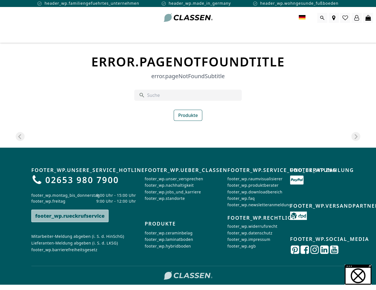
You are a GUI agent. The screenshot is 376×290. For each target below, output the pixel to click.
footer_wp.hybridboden (168, 246)
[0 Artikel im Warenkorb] (368, 18)
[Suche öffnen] (322, 18)
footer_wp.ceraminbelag (168, 233)
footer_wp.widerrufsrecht (252, 226)
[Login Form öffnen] (357, 18)
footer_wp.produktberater (253, 185)
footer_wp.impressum (248, 239)
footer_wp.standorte (165, 198)
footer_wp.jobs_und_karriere (173, 192)
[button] (358, 275)
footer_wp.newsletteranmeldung (259, 205)
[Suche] (192, 95)
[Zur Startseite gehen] (188, 18)
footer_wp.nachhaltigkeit (169, 185)
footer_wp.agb (241, 246)
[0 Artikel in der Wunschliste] (345, 18)
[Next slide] (355, 136)
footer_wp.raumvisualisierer (255, 179)
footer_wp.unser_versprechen (174, 179)
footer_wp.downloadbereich (254, 192)
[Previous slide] (20, 136)
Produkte (188, 115)
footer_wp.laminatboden (169, 239)
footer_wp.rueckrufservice (70, 215)
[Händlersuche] (334, 18)
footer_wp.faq (241, 198)
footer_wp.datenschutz (249, 233)
